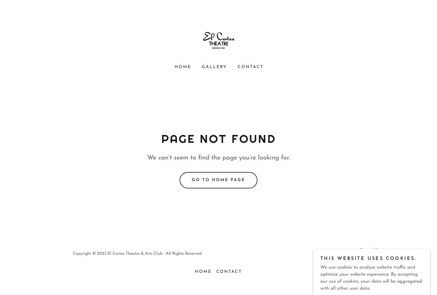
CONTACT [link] (251, 67)
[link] (218, 40)
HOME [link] (183, 67)
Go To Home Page (218, 180)
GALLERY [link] (214, 67)
